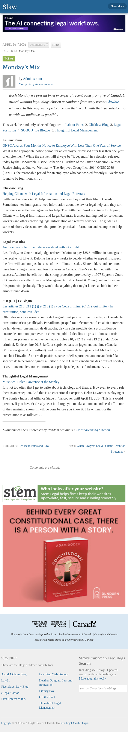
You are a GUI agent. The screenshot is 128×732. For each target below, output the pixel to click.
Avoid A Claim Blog (14, 674)
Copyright (6, 723)
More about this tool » (93, 678)
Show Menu (117, 6)
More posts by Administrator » (36, 84)
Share (56, 44)
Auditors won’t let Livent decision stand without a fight (41, 247)
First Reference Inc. (13, 699)
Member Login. (81, 723)
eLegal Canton (10, 693)
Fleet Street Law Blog (15, 686)
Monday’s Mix (27, 50)
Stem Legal (66, 723)
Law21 (5, 680)
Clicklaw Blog (99, 125)
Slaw (10, 6)
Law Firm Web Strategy (54, 674)
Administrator (32, 79)
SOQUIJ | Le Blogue (35, 130)
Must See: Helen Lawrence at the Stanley (31, 382)
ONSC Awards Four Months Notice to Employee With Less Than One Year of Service (62, 145)
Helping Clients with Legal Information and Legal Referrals (44, 193)
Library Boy (46, 691)
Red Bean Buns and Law (33, 445)
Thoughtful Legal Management (76, 130)
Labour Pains (74, 125)
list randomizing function (92, 430)
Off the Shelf (47, 697)
